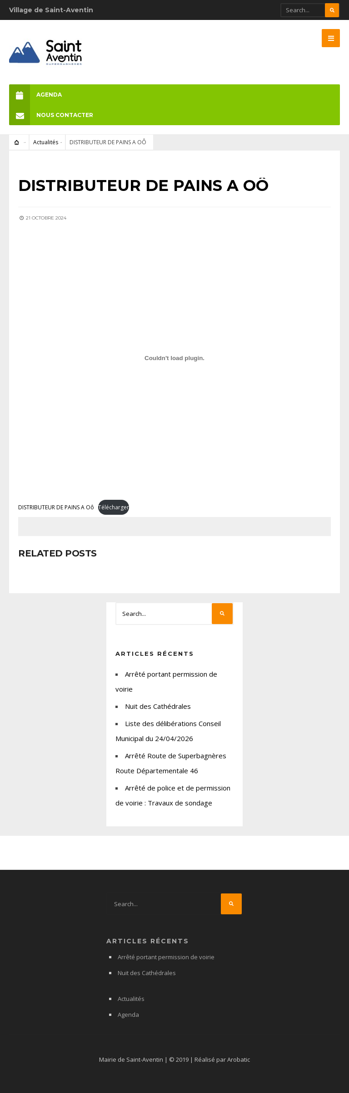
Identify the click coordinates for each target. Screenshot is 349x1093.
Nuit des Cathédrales (158, 706)
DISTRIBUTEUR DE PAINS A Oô (56, 507)
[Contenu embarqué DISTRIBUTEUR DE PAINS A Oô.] (174, 358)
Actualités (45, 142)
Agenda (35, 94)
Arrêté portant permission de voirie (166, 957)
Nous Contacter (51, 115)
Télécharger (113, 507)
